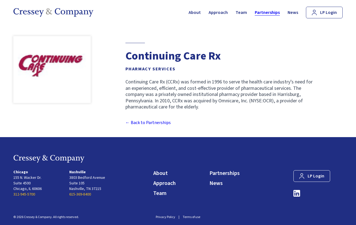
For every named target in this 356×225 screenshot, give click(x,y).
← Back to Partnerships (148, 123)
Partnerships (224, 173)
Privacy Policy (165, 217)
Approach (164, 183)
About (160, 173)
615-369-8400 (80, 194)
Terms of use (191, 217)
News (216, 183)
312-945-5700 (24, 194)
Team (160, 193)
